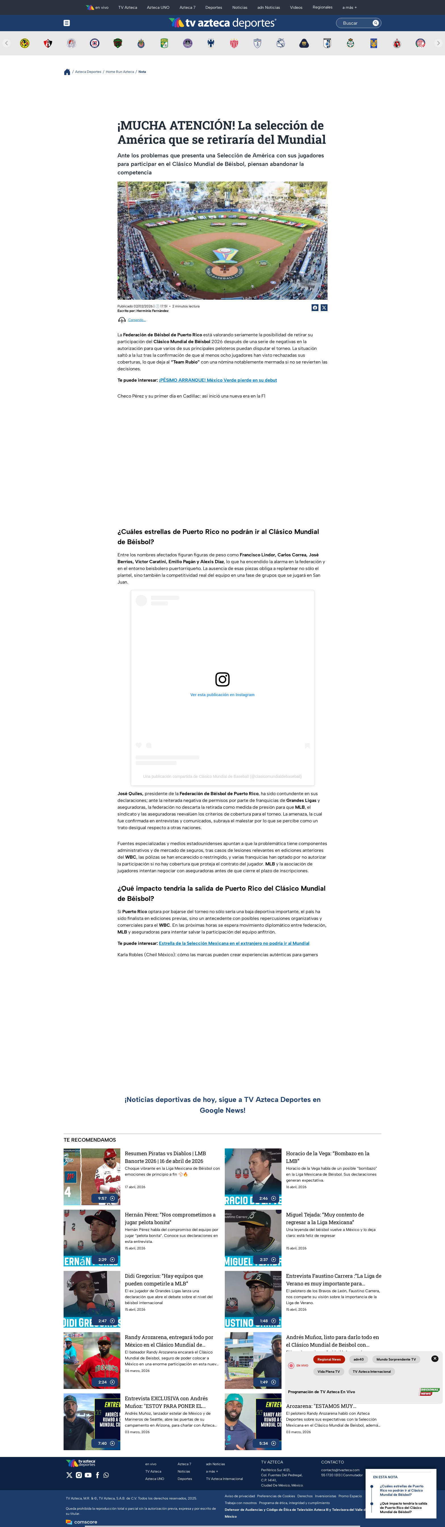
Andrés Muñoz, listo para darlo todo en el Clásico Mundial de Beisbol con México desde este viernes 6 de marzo (332, 1341)
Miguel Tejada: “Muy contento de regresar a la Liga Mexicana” (325, 1218)
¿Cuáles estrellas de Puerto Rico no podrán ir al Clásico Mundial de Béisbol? (401, 1490)
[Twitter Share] (324, 307)
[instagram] (78, 1477)
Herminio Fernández (153, 311)
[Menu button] (86, 23)
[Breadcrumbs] (69, 71)
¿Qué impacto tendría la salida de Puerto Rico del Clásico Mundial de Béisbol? (403, 1507)
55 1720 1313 (331, 1475)
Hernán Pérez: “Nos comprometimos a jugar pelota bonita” (170, 1218)
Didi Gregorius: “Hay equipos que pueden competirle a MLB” (164, 1279)
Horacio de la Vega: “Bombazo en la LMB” (328, 1157)
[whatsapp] (106, 1476)
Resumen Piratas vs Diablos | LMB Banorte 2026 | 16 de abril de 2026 (165, 1157)
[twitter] (69, 1477)
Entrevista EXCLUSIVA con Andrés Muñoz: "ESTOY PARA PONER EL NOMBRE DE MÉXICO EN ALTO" (166, 1402)
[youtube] (88, 1477)
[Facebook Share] (315, 307)
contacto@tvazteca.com (340, 1470)
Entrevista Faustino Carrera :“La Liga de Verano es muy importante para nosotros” (333, 1279)
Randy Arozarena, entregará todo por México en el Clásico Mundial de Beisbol (169, 1341)
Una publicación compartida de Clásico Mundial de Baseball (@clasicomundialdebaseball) (222, 776)
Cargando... (137, 320)
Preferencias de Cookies (276, 1496)
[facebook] (97, 1477)
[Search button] (376, 23)
